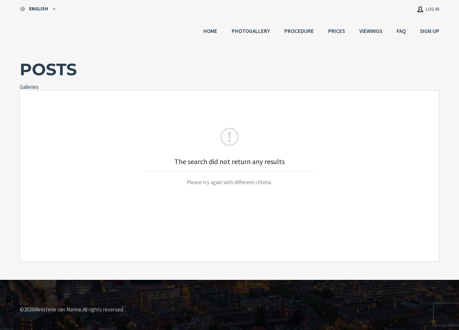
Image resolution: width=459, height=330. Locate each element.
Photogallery (251, 31)
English (34, 9)
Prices (336, 31)
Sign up (429, 31)
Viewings (370, 31)
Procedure (299, 31)
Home (210, 31)
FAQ (401, 31)
